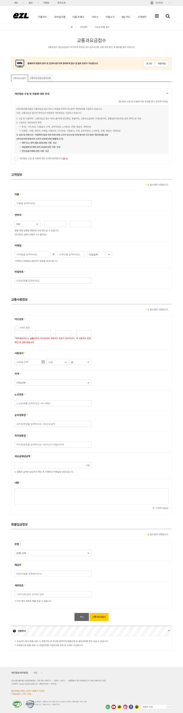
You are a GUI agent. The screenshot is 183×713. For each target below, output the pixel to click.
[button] (91, 94)
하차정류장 (21, 436)
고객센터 (142, 17)
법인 (29, 3)
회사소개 (61, 2)
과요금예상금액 (23, 456)
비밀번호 (20, 272)
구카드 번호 (24, 327)
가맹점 (46, 2)
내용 (18, 483)
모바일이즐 (59, 17)
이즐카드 (42, 17)
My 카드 (126, 17)
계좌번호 (20, 585)
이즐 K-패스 (79, 17)
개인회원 (156, 3)
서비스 (95, 17)
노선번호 (20, 394)
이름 (18, 194)
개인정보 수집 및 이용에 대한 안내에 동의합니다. (43, 158)
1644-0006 (24, 684)
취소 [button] (82, 617)
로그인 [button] (149, 63)
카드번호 (20, 319)
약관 (34, 673)
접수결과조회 (40, 78)
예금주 (19, 565)
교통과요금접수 (19, 78)
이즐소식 (110, 17)
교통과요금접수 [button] (99, 617)
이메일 (19, 245)
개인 (15, 3)
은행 (18, 544)
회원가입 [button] (162, 63)
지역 (18, 374)
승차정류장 (21, 415)
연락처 (19, 215)
